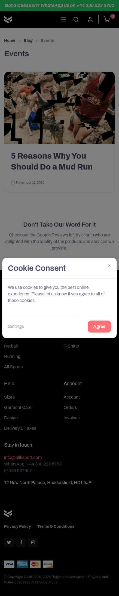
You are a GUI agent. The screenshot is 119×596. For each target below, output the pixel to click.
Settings (16, 326)
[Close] (109, 265)
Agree (99, 326)
